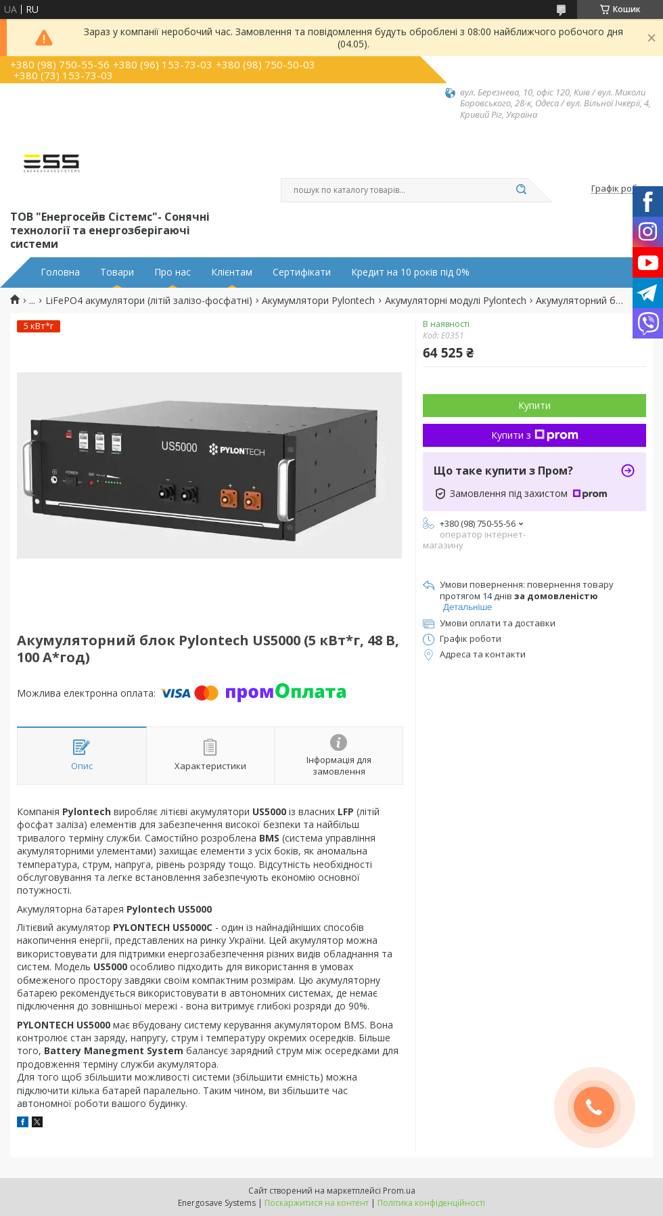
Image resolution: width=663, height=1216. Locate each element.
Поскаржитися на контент (317, 1203)
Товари (117, 272)
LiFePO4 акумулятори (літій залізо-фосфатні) (148, 301)
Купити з (534, 435)
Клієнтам (231, 272)
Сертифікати (302, 272)
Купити (534, 405)
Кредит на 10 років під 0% (410, 272)
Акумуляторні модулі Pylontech (455, 301)
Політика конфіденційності (431, 1203)
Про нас (172, 272)
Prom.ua (399, 1190)
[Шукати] (520, 190)
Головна (60, 272)
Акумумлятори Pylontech (318, 301)
